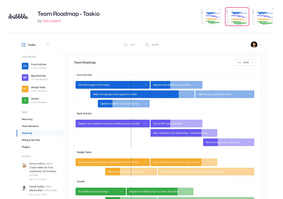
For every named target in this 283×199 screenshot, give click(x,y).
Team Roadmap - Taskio (69, 14)
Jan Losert (52, 20)
